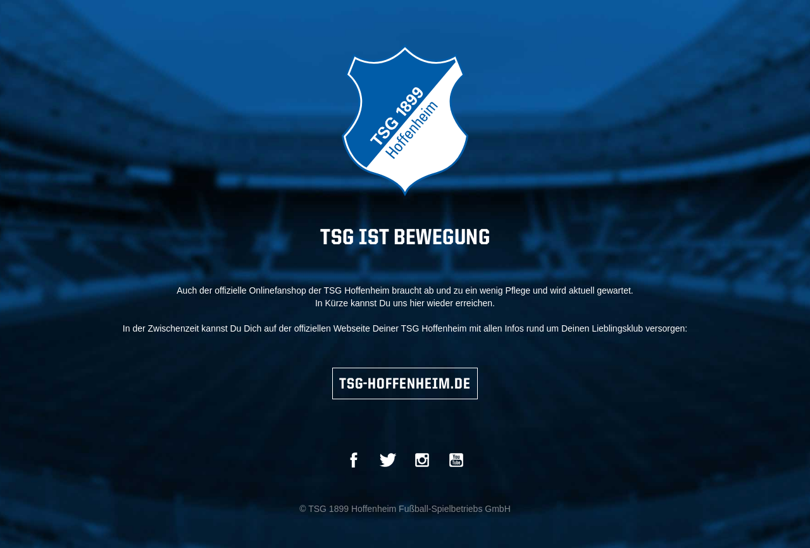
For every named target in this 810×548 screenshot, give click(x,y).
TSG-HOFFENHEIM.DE (405, 384)
